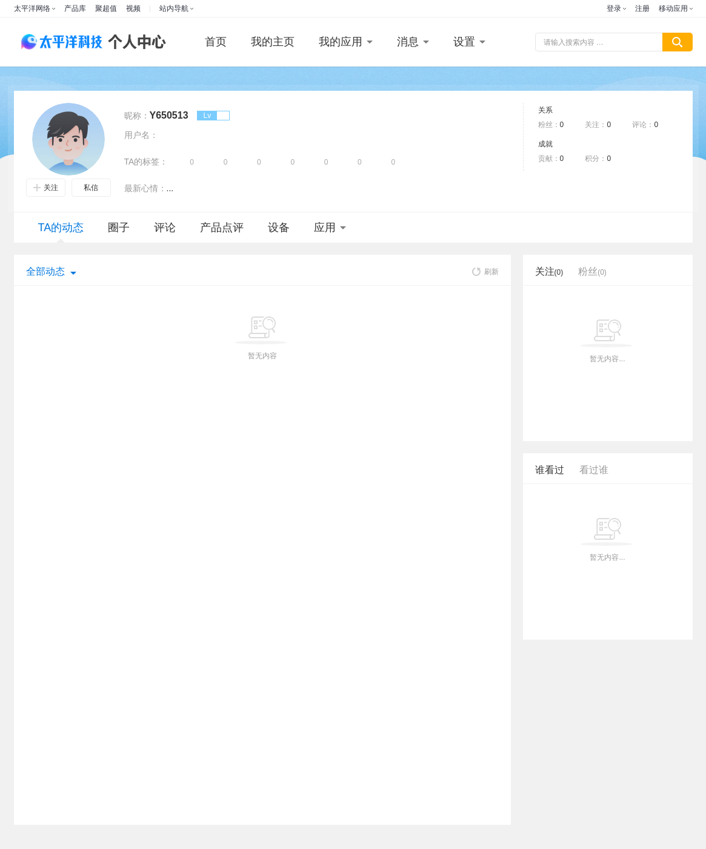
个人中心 (134, 42)
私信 (91, 187)
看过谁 (593, 470)
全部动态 (45, 271)
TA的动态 (61, 232)
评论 (165, 227)
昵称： (137, 115)
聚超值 (106, 8)
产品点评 (222, 227)
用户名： (141, 135)
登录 (614, 8)
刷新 (485, 271)
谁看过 (549, 470)
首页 (216, 42)
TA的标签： (146, 161)
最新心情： (145, 188)
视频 (133, 8)
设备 (279, 227)
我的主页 (273, 42)
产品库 (75, 8)
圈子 (119, 227)
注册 (642, 8)
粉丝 (592, 271)
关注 (45, 187)
